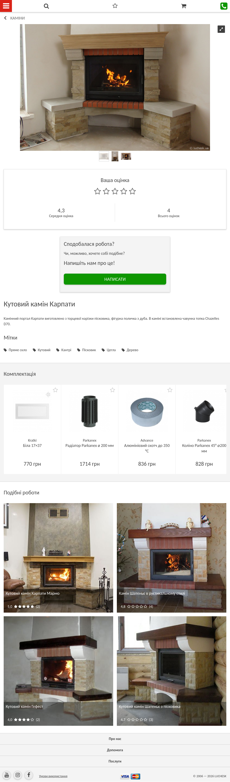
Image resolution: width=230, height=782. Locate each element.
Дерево (132, 350)
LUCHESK (220, 776)
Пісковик (89, 350)
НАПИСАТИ (115, 279)
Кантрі (66, 350)
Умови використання (53, 776)
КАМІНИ (17, 18)
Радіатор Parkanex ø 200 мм (89, 445)
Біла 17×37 (32, 445)
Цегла (111, 350)
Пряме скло (18, 350)
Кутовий (44, 350)
